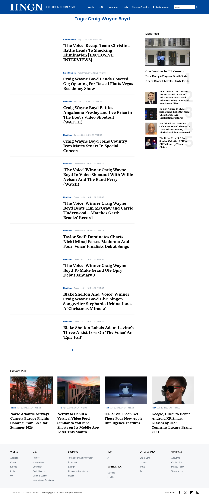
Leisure (143, 462)
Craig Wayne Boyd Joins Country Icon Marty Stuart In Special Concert (95, 146)
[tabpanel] (33, 404)
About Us (175, 458)
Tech (125, 7)
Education (37, 467)
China (13, 462)
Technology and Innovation (80, 458)
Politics (36, 458)
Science (111, 473)
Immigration (38, 462)
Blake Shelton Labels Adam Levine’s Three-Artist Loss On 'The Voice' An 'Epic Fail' (98, 333)
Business (113, 7)
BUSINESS (73, 451)
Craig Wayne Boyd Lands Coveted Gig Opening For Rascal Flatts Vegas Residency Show (98, 84)
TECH (110, 451)
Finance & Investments (78, 471)
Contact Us (176, 462)
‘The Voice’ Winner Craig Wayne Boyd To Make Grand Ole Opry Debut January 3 (94, 271)
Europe (13, 467)
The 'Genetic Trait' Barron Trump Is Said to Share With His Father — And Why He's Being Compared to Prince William (174, 98)
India (12, 471)
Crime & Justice (40, 476)
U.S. (101, 7)
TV (141, 471)
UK (11, 476)
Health (111, 477)
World (91, 7)
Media (71, 476)
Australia (14, 458)
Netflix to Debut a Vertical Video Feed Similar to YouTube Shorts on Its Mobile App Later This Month (78, 423)
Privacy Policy (177, 467)
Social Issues (39, 471)
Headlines (67, 101)
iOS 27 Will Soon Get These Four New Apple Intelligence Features (124, 419)
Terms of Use (177, 471)
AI (109, 458)
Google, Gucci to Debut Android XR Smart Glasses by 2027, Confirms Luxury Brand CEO (172, 423)
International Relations (43, 480)
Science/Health (140, 7)
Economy (72, 462)
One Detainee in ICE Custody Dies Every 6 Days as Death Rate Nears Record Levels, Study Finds (167, 76)
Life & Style (145, 458)
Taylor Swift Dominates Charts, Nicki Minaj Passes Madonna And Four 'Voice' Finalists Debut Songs (96, 242)
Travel (13, 408)
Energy (71, 467)
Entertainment (161, 7)
